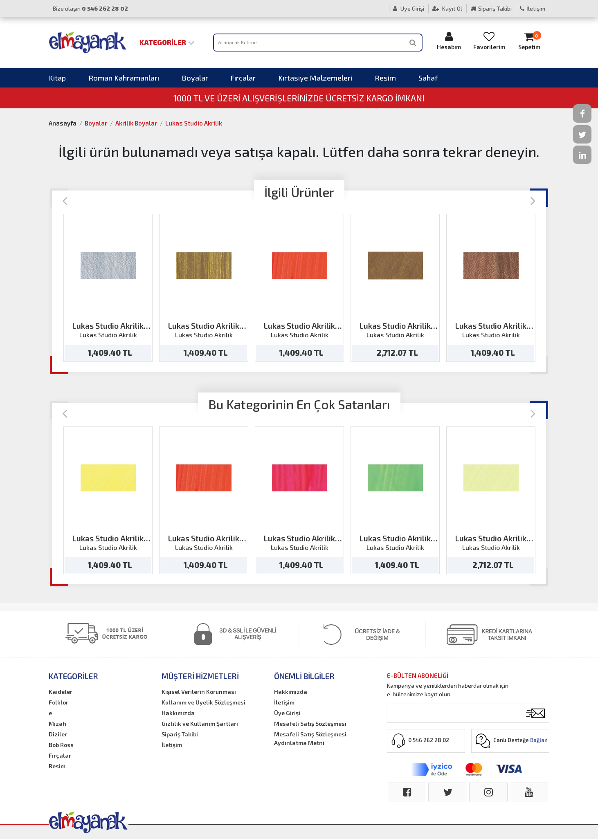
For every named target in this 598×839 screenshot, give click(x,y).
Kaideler (60, 691)
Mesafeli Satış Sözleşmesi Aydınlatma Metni (310, 738)
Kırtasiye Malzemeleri (315, 77)
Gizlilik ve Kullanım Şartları (200, 723)
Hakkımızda (178, 712)
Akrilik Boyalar (136, 123)
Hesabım (449, 40)
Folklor (58, 702)
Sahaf (428, 77)
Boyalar (195, 77)
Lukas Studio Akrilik (193, 123)
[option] (108, 288)
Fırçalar (243, 77)
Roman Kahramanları (123, 77)
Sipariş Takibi (491, 8)
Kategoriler (167, 42)
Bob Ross (61, 744)
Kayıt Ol (447, 8)
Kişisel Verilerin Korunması (199, 691)
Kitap (57, 77)
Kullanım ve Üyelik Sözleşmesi (203, 702)
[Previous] (64, 200)
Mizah (57, 723)
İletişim (532, 8)
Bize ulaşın (90, 8)
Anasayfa (62, 123)
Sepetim (529, 40)
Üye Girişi (408, 8)
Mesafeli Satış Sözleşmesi (310, 723)
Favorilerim (489, 40)
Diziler (58, 734)
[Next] (533, 200)
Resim (385, 77)
